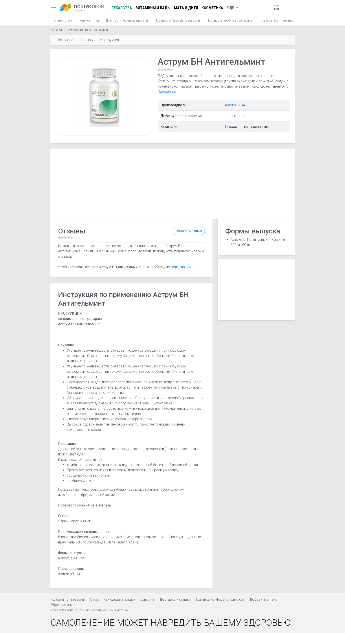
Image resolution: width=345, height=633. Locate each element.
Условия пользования (68, 599)
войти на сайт (182, 267)
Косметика (212, 8)
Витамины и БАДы (153, 8)
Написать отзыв (189, 231)
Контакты (147, 599)
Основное (65, 40)
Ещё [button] (231, 8)
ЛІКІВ (89, 8)
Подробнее (167, 92)
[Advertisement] (172, 184)
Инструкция (109, 40)
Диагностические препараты (127, 20)
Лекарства (121, 8)
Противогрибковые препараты (177, 20)
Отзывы (87, 40)
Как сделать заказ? (119, 599)
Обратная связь (63, 605)
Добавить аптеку (263, 599)
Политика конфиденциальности (220, 599)
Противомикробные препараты (230, 20)
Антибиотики (63, 20)
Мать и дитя (186, 8)
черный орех (235, 116)
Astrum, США (235, 105)
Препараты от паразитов (278, 20)
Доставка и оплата (175, 599)
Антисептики (89, 20)
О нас (94, 599)
